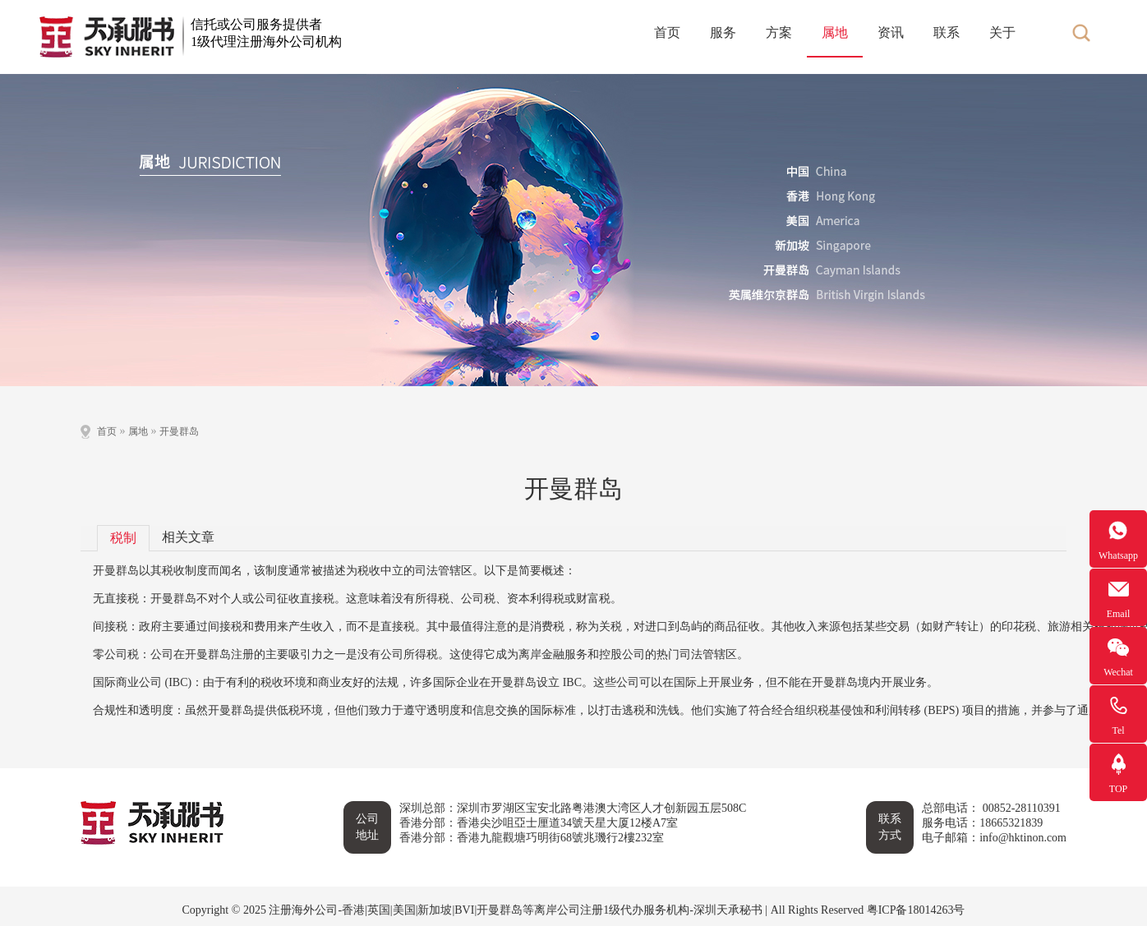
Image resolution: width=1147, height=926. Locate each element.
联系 (946, 32)
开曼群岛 (179, 431)
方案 (779, 32)
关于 (1002, 32)
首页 (667, 32)
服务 (723, 32)
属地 (835, 32)
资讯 (891, 32)
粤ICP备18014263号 (916, 910)
